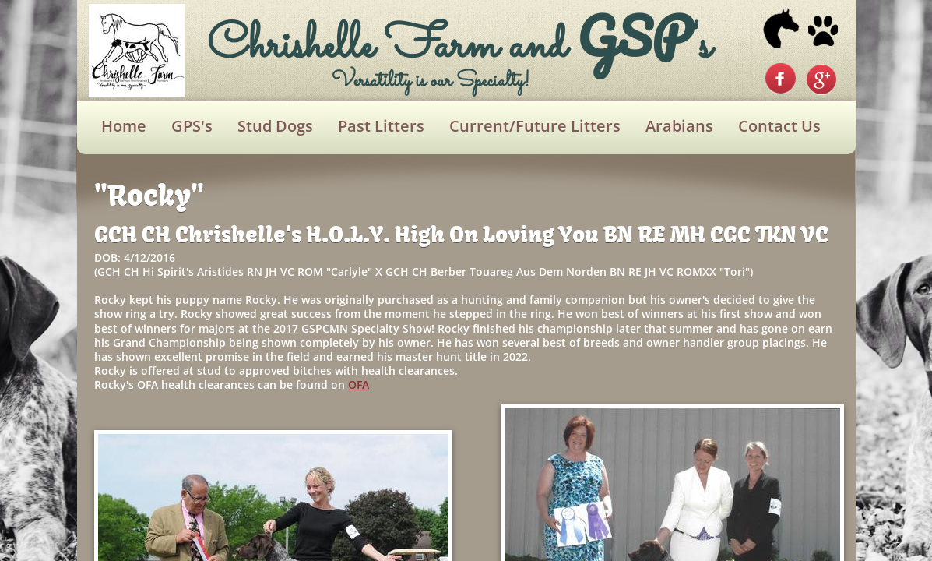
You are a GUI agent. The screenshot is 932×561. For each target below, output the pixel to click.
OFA (358, 384)
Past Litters (381, 125)
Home (123, 125)
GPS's (192, 125)
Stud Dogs (275, 125)
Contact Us (779, 125)
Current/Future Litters (535, 125)
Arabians (679, 125)
